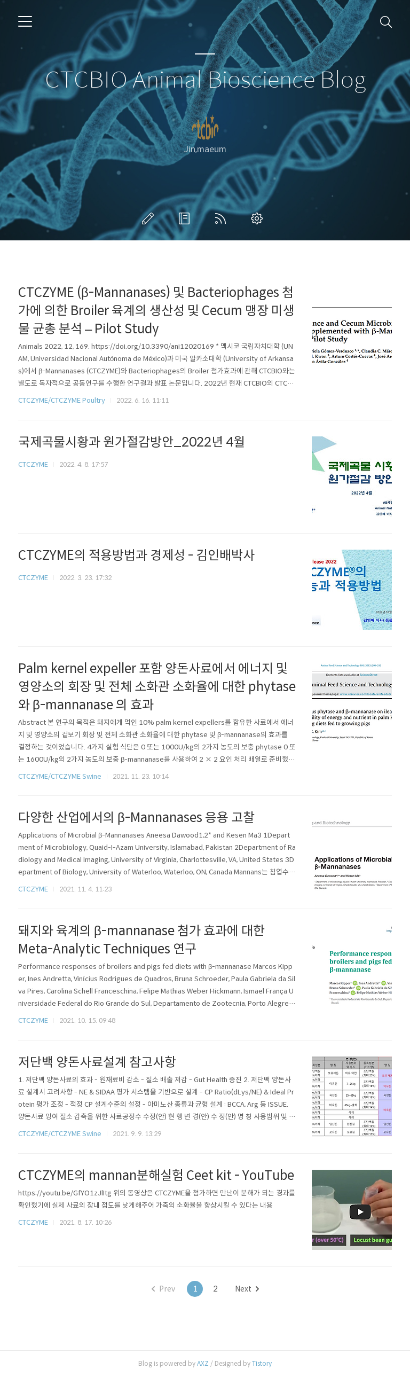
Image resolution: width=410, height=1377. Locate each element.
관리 (259, 218)
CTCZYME (33, 464)
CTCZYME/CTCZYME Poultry (61, 400)
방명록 (186, 218)
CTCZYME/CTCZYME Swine (59, 776)
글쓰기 (150, 218)
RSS (222, 218)
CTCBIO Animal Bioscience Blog (205, 80)
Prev (163, 1289)
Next (247, 1289)
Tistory (262, 1363)
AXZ (203, 1363)
